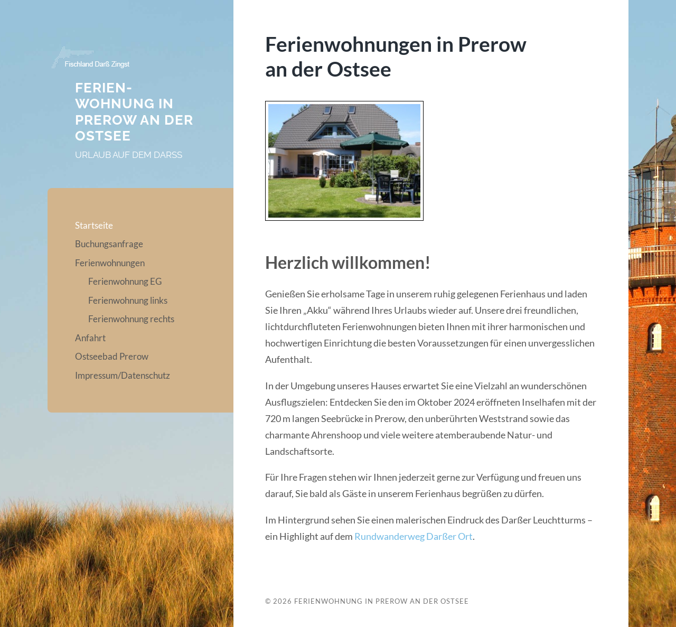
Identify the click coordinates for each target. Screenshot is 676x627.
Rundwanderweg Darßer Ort (413, 536)
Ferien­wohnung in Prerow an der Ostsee (134, 112)
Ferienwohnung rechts (131, 318)
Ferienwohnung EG (125, 281)
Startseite (94, 225)
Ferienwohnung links (127, 300)
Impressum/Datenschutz (122, 375)
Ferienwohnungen (110, 262)
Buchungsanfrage (109, 243)
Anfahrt (90, 337)
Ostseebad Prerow (111, 356)
